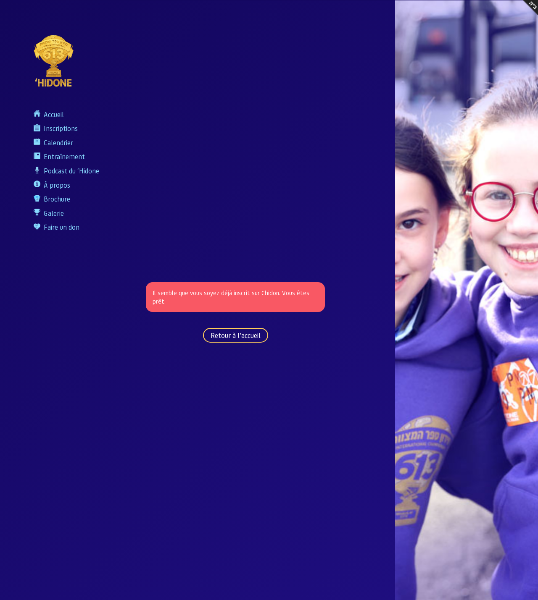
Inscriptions (61, 128)
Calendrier (58, 142)
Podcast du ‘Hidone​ (71, 170)
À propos (57, 185)
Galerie (54, 213)
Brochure (57, 198)
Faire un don (61, 227)
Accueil (54, 114)
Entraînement (64, 156)
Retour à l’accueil (236, 335)
